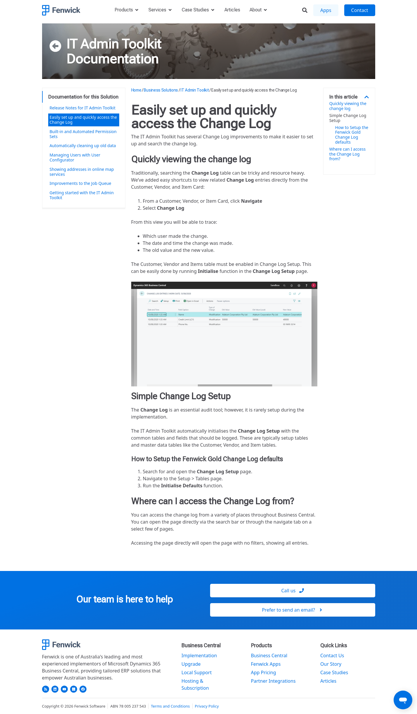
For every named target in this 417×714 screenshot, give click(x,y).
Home (136, 90)
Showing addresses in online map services (82, 171)
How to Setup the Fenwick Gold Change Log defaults (351, 135)
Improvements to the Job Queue (80, 183)
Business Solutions (161, 90)
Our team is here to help (124, 599)
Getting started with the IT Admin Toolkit (82, 195)
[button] (366, 96)
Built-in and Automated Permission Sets (83, 134)
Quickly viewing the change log (347, 106)
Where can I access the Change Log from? (347, 154)
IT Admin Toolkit (113, 44)
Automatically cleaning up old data (83, 145)
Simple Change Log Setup (347, 118)
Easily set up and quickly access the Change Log (83, 119)
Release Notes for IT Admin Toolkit (83, 108)
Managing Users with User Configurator (75, 157)
